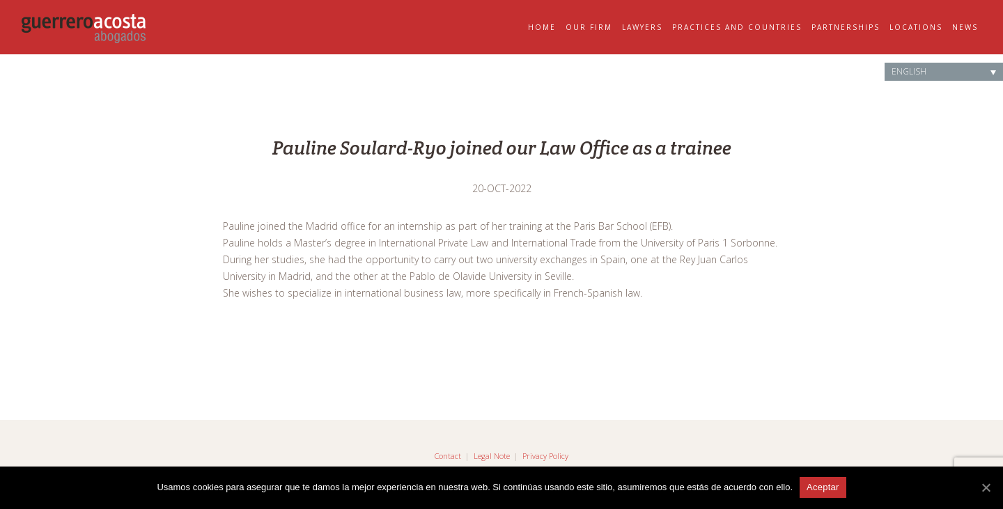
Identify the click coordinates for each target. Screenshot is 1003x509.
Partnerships (845, 27)
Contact (448, 456)
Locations (915, 27)
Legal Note (492, 456)
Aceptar (823, 487)
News (965, 27)
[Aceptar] (986, 487)
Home (542, 27)
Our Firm (589, 27)
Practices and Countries (737, 27)
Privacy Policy (545, 456)
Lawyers (642, 27)
